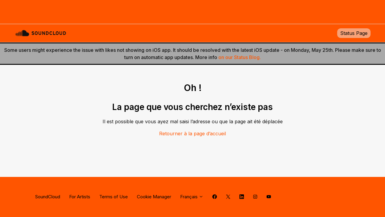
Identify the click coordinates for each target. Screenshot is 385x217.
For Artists (79, 197)
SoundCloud (47, 197)
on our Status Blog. (239, 57)
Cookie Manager (154, 197)
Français (191, 197)
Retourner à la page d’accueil (192, 134)
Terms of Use (113, 197)
